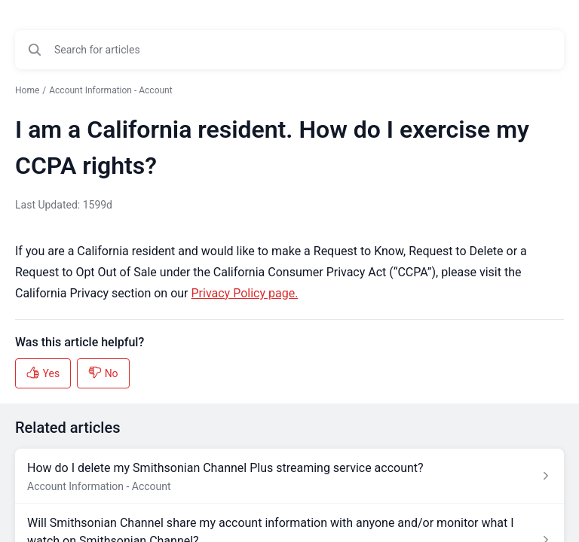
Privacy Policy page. (245, 293)
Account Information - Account (110, 90)
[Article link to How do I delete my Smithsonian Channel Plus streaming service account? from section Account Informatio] (289, 476)
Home (27, 90)
